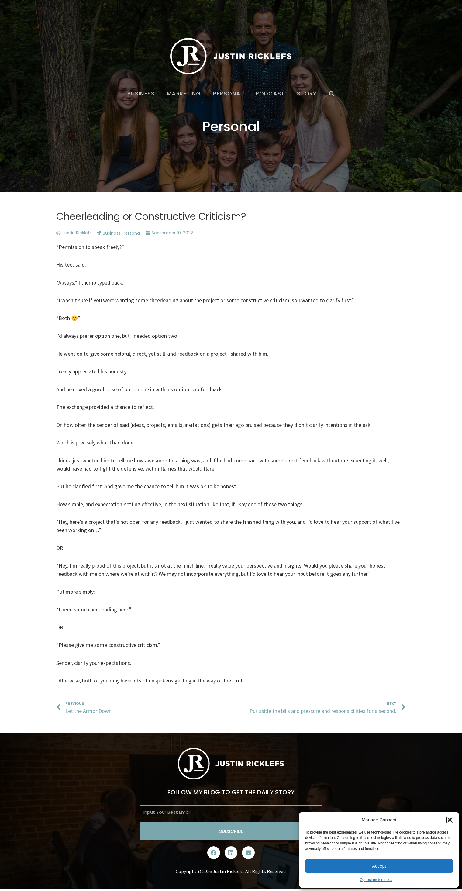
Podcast (270, 93)
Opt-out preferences (376, 880)
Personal (228, 93)
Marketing (184, 93)
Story (307, 93)
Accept (379, 866)
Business (141, 93)
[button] (450, 820)
